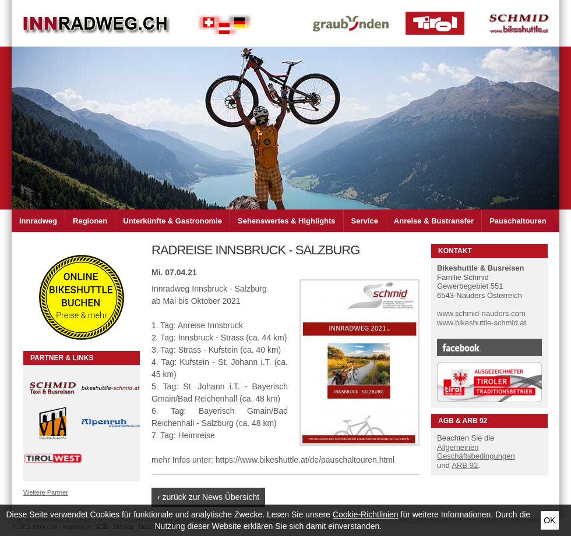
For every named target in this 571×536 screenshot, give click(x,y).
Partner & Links (61, 358)
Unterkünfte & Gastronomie (172, 220)
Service (364, 220)
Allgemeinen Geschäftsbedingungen (476, 452)
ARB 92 (465, 465)
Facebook (489, 347)
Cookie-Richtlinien (366, 514)
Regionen (90, 220)
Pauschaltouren (518, 220)
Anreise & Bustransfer (434, 220)
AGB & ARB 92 (462, 421)
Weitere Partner (45, 492)
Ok (549, 520)
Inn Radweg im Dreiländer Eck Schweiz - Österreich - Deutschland (96, 23)
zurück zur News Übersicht (211, 497)
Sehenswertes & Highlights (287, 220)
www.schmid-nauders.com (481, 313)
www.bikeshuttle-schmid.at (481, 322)
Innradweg (38, 220)
